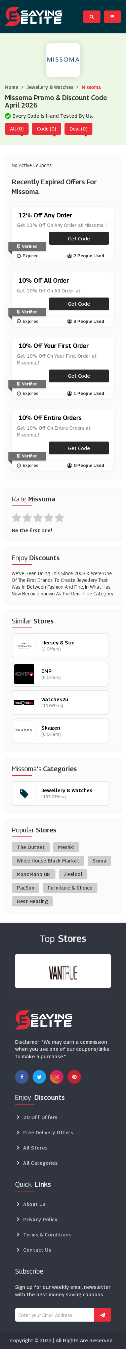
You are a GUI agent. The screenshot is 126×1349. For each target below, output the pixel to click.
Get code (79, 238)
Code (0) (46, 129)
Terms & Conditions (47, 1234)
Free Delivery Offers (48, 1132)
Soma (99, 860)
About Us (34, 1204)
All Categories (40, 1163)
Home (11, 87)
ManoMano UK (33, 874)
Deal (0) (78, 129)
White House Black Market (48, 860)
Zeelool (73, 874)
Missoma (91, 87)
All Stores (35, 1148)
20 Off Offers (40, 1117)
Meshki (66, 847)
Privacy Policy (40, 1219)
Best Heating (32, 901)
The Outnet (31, 847)
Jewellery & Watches (50, 87)
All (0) (17, 129)
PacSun (25, 888)
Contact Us (37, 1250)
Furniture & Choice (70, 888)
